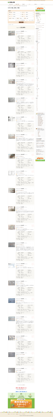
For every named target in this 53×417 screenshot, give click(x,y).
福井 (37, 69)
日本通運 (20, 370)
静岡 (37, 62)
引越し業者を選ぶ (40, 125)
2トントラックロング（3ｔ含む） (40, 25)
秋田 (37, 45)
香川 (37, 84)
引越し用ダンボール (40, 124)
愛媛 (37, 86)
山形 (37, 46)
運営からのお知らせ (43, 0)
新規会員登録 (30, 0)
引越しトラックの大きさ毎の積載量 (40, 145)
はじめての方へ (39, 0)
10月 (37, 108)
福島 (37, 49)
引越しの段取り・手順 (40, 123)
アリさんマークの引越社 (22, 354)
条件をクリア (25, 22)
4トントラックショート (39, 26)
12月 (37, 110)
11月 (37, 109)
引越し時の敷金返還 (40, 119)
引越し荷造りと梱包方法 (40, 120)
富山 (37, 68)
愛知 (37, 60)
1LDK (37, 31)
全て (33, 20)
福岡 (37, 89)
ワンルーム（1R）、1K (39, 29)
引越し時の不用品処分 (40, 121)
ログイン (32, 0)
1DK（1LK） (38, 30)
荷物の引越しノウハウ (40, 128)
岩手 (37, 47)
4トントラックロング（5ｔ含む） (40, 27)
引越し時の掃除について (40, 122)
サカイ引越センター (21, 81)
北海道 (37, 43)
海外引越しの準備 (40, 118)
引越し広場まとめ (35, 0)
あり (30, 20)
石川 (37, 67)
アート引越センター (21, 48)
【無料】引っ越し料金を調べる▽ (21, 391)
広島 (37, 80)
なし (27, 20)
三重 (37, 63)
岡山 (37, 79)
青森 (37, 44)
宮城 (37, 48)
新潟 (37, 64)
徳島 (37, 85)
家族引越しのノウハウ (38, 153)
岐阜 (37, 61)
